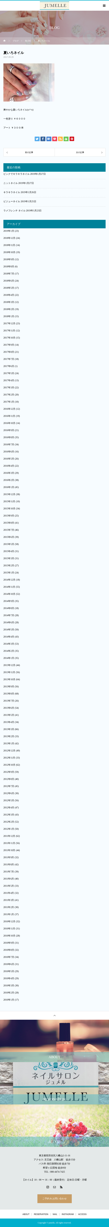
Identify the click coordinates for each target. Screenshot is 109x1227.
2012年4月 (8, 807)
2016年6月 (8, 451)
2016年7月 (8, 444)
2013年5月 (8, 715)
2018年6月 (8, 281)
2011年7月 (8, 871)
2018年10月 (9, 252)
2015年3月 (8, 558)
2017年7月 (8, 359)
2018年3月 (8, 302)
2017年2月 (8, 394)
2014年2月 (8, 651)
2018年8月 (8, 266)
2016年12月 (9, 409)
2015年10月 (9, 508)
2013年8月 (8, 693)
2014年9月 (8, 601)
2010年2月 (8, 992)
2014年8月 (8, 608)
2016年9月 (8, 430)
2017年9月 (8, 345)
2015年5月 (8, 544)
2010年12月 (9, 921)
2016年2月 (8, 480)
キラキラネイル (11, 192)
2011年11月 (9, 843)
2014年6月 (8, 622)
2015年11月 (9, 501)
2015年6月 (8, 537)
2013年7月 (8, 701)
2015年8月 (8, 523)
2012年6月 (8, 793)
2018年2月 (8, 309)
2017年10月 (9, 337)
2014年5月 (8, 629)
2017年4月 (8, 380)
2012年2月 (8, 822)
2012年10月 (9, 765)
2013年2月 (8, 736)
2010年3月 (8, 985)
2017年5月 (8, 373)
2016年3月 (8, 473)
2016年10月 (9, 423)
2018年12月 (9, 238)
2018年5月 (8, 288)
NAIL (55, 1214)
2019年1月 (8, 231)
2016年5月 (8, 458)
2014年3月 (8, 644)
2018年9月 (8, 259)
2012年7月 (8, 786)
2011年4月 (8, 893)
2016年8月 (8, 437)
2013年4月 (8, 722)
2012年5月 (8, 800)
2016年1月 (8, 487)
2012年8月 (8, 779)
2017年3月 (8, 387)
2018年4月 (8, 295)
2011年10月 (9, 850)
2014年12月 (9, 579)
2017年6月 (8, 366)
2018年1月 (8, 316)
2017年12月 (9, 323)
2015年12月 (9, 494)
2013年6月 (8, 708)
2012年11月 (9, 757)
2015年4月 (8, 551)
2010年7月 (8, 957)
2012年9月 (8, 772)
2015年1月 (8, 572)
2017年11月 (9, 330)
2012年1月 (8, 829)
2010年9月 (8, 943)
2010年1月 (8, 1000)
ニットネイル (10, 183)
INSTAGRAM (68, 1214)
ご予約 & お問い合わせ (54, 1198)
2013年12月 (9, 665)
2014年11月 (9, 587)
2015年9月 (8, 515)
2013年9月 (8, 686)
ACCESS (82, 1214)
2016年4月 (8, 466)
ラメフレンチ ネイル (14, 210)
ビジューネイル (11, 201)
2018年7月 (8, 273)
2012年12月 (9, 750)
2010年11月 (9, 928)
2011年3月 (8, 900)
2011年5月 (8, 886)
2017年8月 (8, 352)
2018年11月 (9, 245)
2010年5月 (8, 971)
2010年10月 (9, 935)
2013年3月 (8, 729)
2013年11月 (9, 672)
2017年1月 (8, 402)
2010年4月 (8, 978)
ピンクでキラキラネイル (16, 174)
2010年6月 (8, 964)
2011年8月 (8, 864)
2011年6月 (8, 878)
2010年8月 (8, 950)
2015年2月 (8, 565)
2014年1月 (8, 658)
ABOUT (25, 1214)
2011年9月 (8, 857)
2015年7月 (8, 530)
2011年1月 (8, 914)
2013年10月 (9, 679)
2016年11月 (9, 416)
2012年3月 (8, 814)
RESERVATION (41, 1214)
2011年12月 (9, 836)
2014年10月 (9, 594)
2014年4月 (8, 636)
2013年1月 (8, 743)
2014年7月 (8, 615)
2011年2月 (8, 907)
